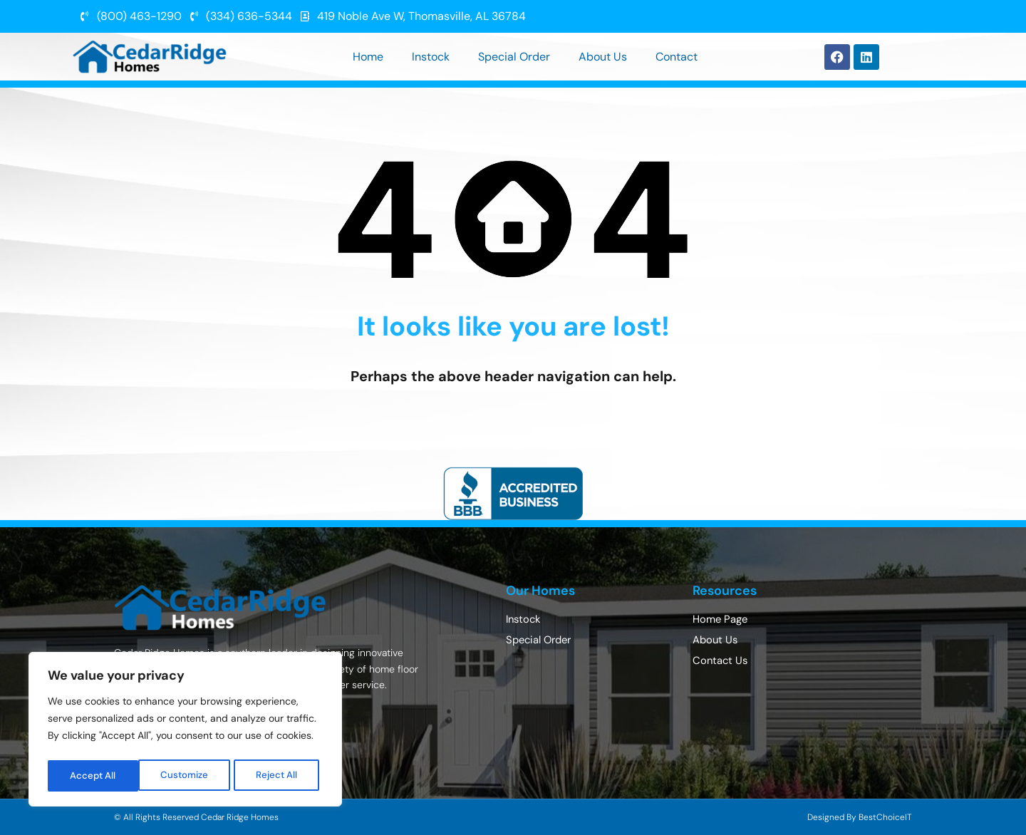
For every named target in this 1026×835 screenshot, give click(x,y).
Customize (93, 775)
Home (368, 56)
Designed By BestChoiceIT (859, 817)
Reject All (187, 775)
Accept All (279, 775)
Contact (677, 56)
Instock (431, 56)
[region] (185, 732)
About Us (603, 56)
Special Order (514, 56)
